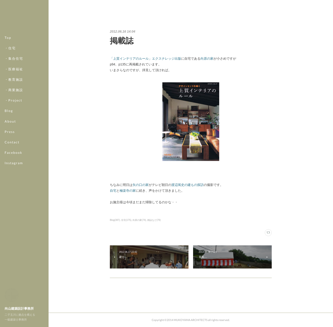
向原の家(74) (139, 220)
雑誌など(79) (154, 220)
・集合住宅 (14, 58)
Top (8, 38)
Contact (12, 142)
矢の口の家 (141, 185)
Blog (9, 111)
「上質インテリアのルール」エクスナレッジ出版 (145, 58)
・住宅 (10, 48)
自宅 (113, 190)
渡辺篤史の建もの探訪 (187, 185)
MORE (10, 152)
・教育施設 (14, 79)
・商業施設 (14, 90)
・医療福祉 (14, 69)
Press (10, 132)
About (10, 121)
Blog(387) (115, 220)
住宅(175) (126, 220)
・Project (13, 100)
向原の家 (206, 58)
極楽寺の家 (128, 190)
